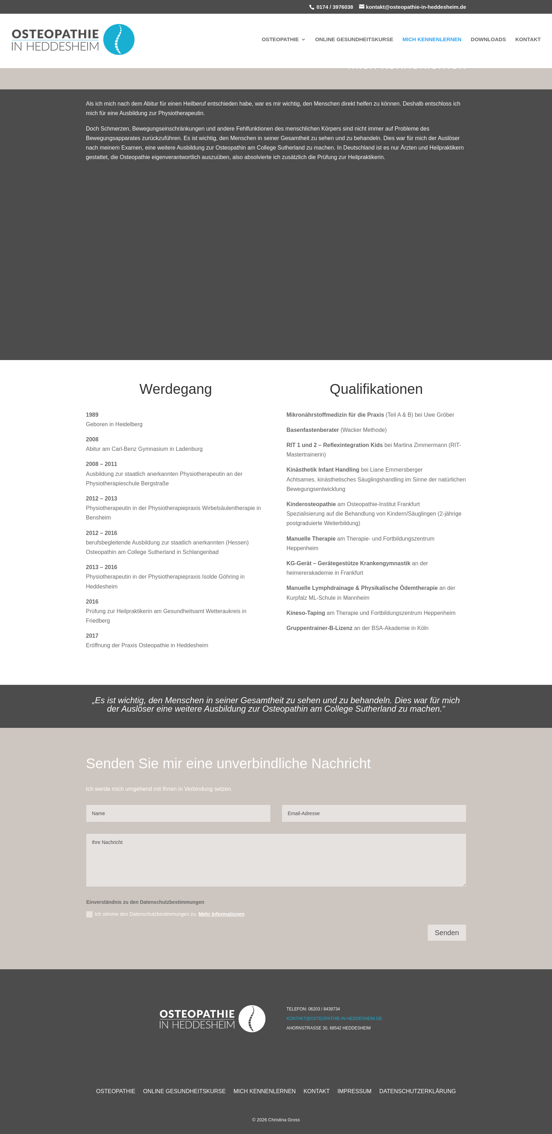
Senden (447, 933)
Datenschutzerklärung (417, 1091)
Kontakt (528, 39)
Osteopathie (280, 39)
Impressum (355, 1091)
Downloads (488, 39)
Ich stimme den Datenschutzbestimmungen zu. (165, 914)
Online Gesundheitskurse (354, 39)
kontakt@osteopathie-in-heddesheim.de (334, 1018)
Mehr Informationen (222, 914)
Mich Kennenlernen (432, 39)
